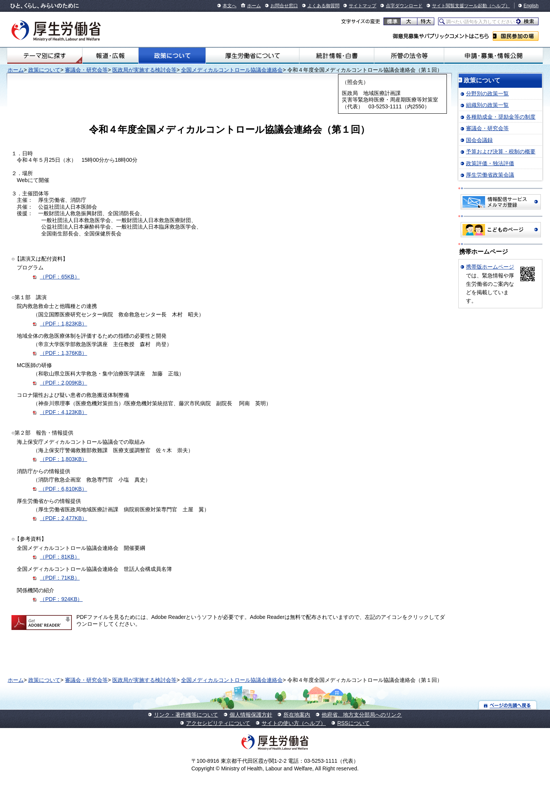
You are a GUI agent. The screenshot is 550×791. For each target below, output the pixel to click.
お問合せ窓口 (284, 5)
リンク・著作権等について (186, 715)
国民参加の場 (516, 36)
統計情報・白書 (336, 56)
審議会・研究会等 (86, 70)
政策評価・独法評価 (490, 163)
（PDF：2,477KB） (63, 518)
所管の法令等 (408, 56)
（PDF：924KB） (61, 599)
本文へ (229, 5)
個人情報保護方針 (251, 715)
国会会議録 (479, 140)
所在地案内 (296, 715)
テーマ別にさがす (45, 55)
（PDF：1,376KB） (63, 353)
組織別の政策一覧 (487, 105)
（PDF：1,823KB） (63, 324)
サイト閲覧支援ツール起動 (459, 5)
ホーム (254, 5)
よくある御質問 (323, 5)
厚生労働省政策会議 (490, 175)
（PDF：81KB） (59, 557)
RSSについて (353, 723)
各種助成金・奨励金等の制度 (500, 117)
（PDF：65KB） (59, 277)
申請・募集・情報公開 (493, 56)
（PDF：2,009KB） (63, 383)
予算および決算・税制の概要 (500, 151)
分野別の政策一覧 (487, 93)
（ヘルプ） (498, 5)
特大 (425, 21)
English (531, 5)
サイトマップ (362, 5)
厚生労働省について (252, 56)
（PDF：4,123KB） (63, 412)
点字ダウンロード (404, 5)
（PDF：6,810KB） (63, 489)
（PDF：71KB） (59, 578)
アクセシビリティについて (218, 723)
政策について (172, 56)
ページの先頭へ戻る (508, 705)
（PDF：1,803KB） (63, 459)
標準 (392, 21)
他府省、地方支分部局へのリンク (362, 715)
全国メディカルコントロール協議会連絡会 (232, 70)
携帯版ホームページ (490, 267)
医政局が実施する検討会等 (144, 70)
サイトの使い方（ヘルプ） (294, 723)
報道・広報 (110, 56)
